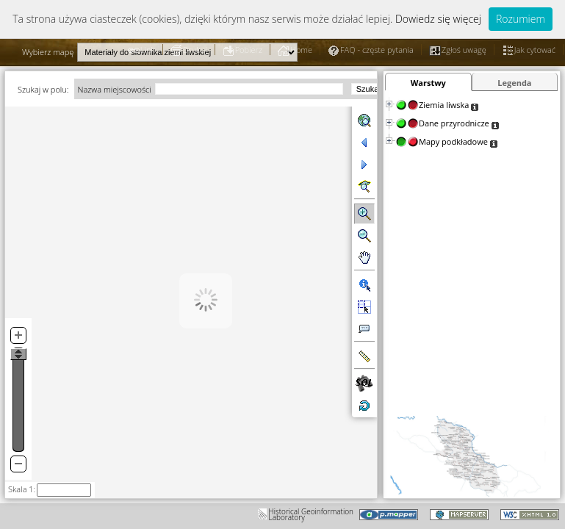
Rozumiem (520, 19)
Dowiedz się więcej (438, 19)
